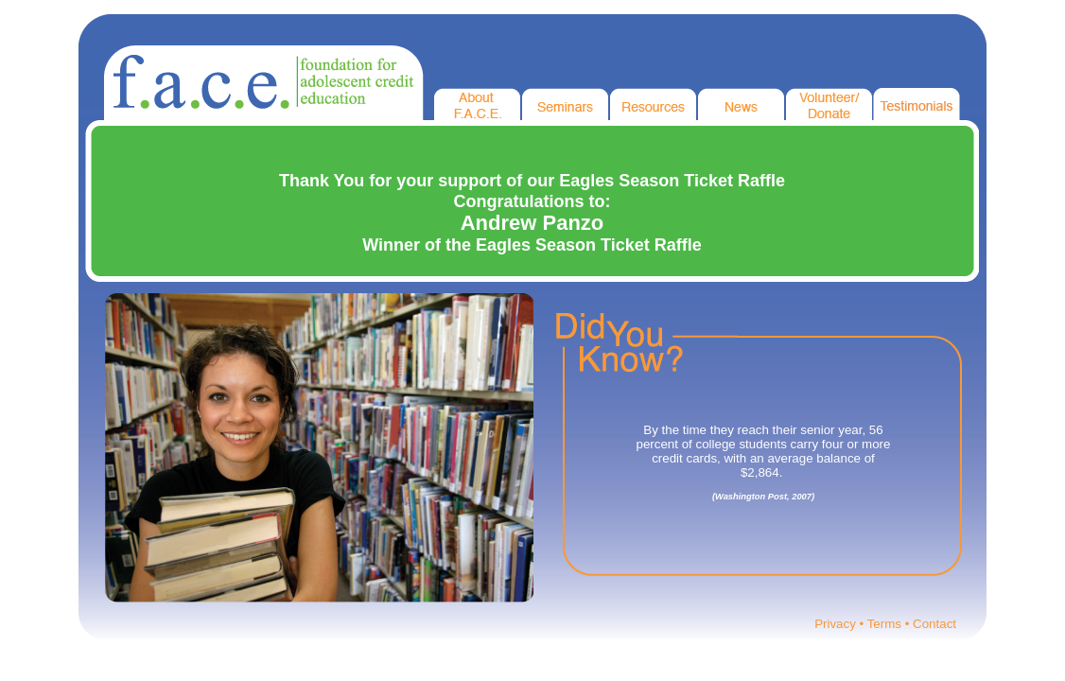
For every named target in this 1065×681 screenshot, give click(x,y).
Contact (934, 624)
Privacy (835, 624)
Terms (884, 624)
